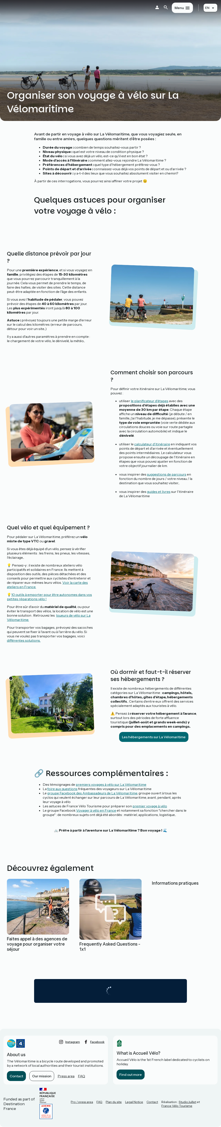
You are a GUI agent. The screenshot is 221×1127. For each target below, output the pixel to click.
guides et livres (158, 491)
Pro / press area (82, 1102)
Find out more (130, 1074)
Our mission (41, 1076)
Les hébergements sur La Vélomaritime (154, 737)
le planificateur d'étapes (149, 401)
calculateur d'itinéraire (152, 444)
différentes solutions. (24, 640)
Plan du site (114, 1102)
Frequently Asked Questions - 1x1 (109, 946)
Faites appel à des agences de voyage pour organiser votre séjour (37, 944)
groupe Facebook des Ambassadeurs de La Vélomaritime (92, 793)
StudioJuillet (187, 1102)
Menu (179, 8)
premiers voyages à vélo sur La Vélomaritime (111, 784)
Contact (16, 1076)
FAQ (81, 1076)
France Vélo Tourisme (176, 1106)
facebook (97, 1042)
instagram (72, 1042)
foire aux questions (62, 789)
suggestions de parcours (166, 474)
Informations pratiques (175, 883)
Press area (66, 1076)
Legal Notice (134, 1102)
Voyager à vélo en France (96, 810)
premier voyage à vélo (150, 806)
